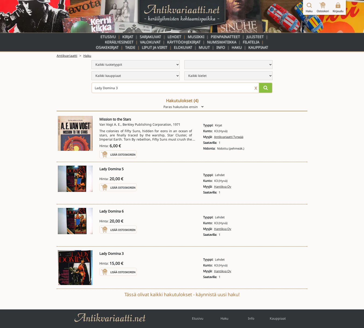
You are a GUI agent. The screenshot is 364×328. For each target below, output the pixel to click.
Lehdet (174, 36)
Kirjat (127, 36)
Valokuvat (150, 42)
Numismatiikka (221, 42)
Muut (204, 47)
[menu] (135, 64)
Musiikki (196, 36)
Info (220, 47)
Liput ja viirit (154, 47)
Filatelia (251, 42)
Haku (237, 47)
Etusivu (108, 36)
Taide (130, 47)
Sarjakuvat (150, 36)
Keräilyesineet (119, 42)
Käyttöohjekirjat (184, 42)
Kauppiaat (258, 47)
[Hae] (266, 87)
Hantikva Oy (222, 186)
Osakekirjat (107, 47)
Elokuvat (183, 47)
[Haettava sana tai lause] (182, 87)
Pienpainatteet (225, 36)
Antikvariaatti (67, 55)
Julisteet (255, 36)
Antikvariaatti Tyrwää (228, 137)
